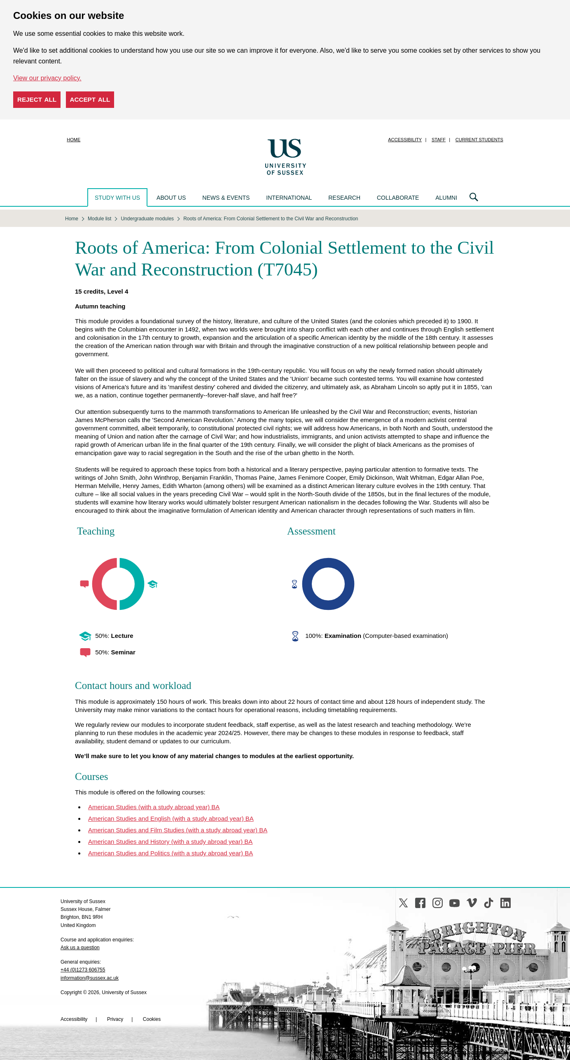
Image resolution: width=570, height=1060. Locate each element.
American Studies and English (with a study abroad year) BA (171, 818)
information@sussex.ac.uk (90, 978)
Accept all (90, 99)
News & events (226, 197)
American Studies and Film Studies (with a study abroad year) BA (177, 830)
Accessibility (405, 139)
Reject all (36, 99)
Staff (439, 139)
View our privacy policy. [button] (47, 78)
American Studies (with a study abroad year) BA (154, 806)
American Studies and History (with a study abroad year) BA (170, 841)
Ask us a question (80, 947)
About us (171, 197)
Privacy (115, 1019)
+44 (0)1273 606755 (83, 970)
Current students (479, 139)
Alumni (446, 197)
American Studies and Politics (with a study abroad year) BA (170, 853)
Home (73, 139)
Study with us (117, 197)
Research (344, 197)
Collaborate (398, 197)
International (289, 197)
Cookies (152, 1019)
